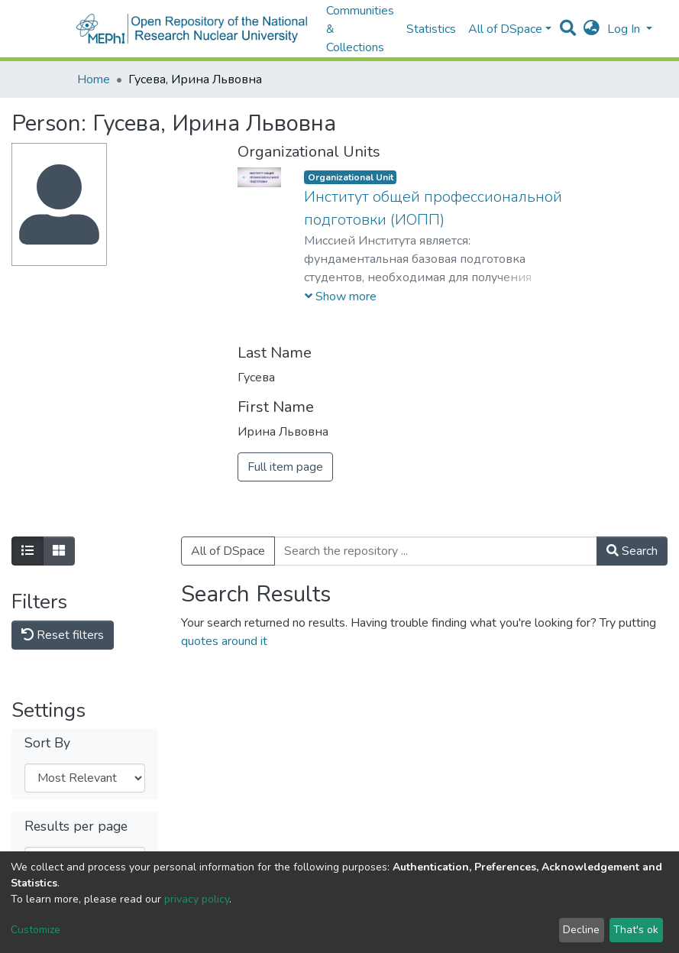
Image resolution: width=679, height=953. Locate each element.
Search (632, 551)
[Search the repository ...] (435, 551)
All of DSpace (228, 551)
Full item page (285, 467)
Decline (581, 929)
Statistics (431, 29)
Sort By (47, 743)
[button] (591, 29)
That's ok (635, 929)
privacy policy (196, 899)
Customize (35, 929)
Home (93, 79)
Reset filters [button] (62, 635)
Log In (625, 29)
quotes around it (224, 641)
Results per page (76, 826)
